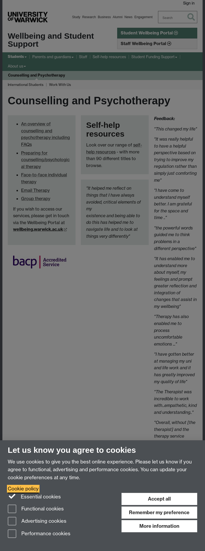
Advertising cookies (37, 521)
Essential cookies (34, 496)
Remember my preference (159, 512)
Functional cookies (36, 509)
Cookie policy (23, 489)
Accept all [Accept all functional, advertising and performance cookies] (159, 499)
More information (159, 526)
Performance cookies (39, 534)
